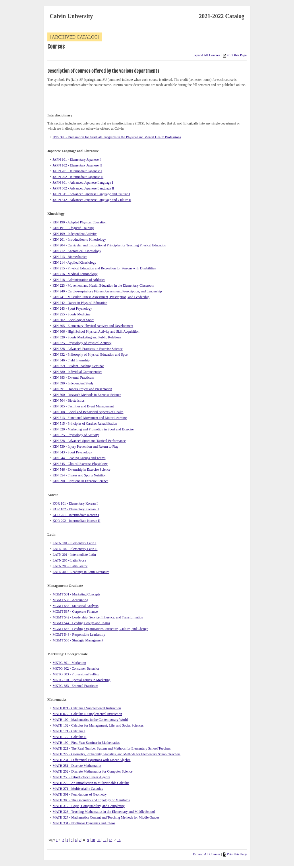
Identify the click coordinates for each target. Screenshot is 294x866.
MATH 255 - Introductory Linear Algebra (81, 777)
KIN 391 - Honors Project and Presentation (82, 389)
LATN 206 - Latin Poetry (70, 566)
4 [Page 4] (67, 840)
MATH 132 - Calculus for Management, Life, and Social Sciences (98, 725)
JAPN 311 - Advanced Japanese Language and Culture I (91, 194)
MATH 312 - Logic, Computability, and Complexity (89, 806)
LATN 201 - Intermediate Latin (74, 555)
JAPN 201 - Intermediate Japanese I (77, 171)
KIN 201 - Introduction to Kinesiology (79, 239)
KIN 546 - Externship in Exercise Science (81, 470)
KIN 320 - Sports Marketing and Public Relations (87, 337)
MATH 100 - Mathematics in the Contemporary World (90, 720)
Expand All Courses (206, 55)
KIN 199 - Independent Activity (74, 234)
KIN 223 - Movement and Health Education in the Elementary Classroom (103, 285)
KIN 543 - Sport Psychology (72, 452)
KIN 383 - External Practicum (73, 377)
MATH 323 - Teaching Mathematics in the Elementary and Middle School (104, 812)
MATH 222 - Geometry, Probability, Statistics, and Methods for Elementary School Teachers (116, 754)
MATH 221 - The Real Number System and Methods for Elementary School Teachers (112, 748)
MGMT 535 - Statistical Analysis (75, 606)
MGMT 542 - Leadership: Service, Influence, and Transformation (98, 617)
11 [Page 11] (99, 840)
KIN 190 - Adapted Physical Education (80, 222)
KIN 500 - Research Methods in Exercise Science (87, 395)
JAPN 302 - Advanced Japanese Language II (83, 188)
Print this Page (235, 55)
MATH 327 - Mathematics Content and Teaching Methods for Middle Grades (106, 817)
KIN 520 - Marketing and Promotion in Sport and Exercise (93, 429)
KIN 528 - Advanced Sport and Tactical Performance (89, 441)
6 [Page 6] (76, 840)
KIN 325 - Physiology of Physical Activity (82, 343)
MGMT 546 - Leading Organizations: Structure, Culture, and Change (100, 629)
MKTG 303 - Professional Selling (76, 674)
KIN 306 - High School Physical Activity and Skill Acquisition (96, 331)
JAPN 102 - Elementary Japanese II (77, 165)
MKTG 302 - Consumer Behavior (76, 668)
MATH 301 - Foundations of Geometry (80, 794)
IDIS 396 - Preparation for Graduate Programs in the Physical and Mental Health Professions (117, 137)
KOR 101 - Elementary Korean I (75, 503)
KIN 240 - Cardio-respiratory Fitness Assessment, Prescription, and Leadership (107, 291)
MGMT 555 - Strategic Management (78, 640)
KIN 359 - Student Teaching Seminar (78, 366)
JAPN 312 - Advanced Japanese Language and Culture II (92, 200)
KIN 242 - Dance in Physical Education (80, 303)
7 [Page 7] (80, 840)
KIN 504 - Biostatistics (68, 400)
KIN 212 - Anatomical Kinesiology (77, 251)
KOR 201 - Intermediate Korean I (76, 515)
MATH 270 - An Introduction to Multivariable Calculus (91, 783)
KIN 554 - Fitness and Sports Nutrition (79, 475)
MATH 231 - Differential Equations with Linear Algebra (91, 760)
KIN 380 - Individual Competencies (77, 372)
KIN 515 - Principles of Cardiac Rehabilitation (85, 423)
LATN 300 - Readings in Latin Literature (81, 572)
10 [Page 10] (93, 840)
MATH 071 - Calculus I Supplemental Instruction (87, 708)
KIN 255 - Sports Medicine (71, 314)
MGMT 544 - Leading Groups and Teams (81, 623)
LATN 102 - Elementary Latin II (75, 549)
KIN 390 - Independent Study (73, 383)
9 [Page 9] (88, 840)
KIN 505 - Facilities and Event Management (83, 406)
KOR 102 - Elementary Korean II (76, 509)
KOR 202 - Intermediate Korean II (76, 521)
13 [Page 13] (110, 840)
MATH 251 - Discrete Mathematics (77, 766)
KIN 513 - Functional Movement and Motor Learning (90, 418)
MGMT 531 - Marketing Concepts (76, 594)
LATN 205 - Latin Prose (69, 560)
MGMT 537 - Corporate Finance (75, 612)
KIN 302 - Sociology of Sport (73, 320)
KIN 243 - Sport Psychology (72, 308)
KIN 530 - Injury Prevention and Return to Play (85, 447)
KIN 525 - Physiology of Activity (76, 435)
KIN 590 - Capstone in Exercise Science (80, 481)
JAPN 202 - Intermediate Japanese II (78, 177)
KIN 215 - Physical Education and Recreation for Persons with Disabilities (104, 268)
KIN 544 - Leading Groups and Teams (79, 458)
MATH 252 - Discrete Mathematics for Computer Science (92, 771)
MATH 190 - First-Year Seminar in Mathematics (86, 743)
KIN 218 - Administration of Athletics (79, 280)
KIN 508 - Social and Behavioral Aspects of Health (88, 412)
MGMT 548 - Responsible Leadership (79, 635)
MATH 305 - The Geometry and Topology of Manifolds (91, 800)
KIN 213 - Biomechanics (70, 257)
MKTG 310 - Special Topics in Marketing (82, 680)
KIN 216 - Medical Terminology (75, 274)
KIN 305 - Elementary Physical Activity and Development (93, 326)
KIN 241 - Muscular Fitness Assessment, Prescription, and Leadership (101, 297)
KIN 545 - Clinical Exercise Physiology (80, 464)
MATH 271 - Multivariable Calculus (78, 789)
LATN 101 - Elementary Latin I (74, 543)
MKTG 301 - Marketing (69, 663)
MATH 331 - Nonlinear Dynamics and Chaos (84, 823)
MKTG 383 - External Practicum (75, 686)
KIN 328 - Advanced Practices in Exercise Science (88, 349)
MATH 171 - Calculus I (69, 731)
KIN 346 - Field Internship (71, 360)
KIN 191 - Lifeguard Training (73, 228)
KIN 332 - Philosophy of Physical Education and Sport (90, 354)
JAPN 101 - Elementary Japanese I (77, 160)
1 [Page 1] (57, 840)
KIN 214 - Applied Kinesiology (74, 262)
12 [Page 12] (105, 840)
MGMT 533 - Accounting (70, 600)
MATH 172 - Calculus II (69, 737)
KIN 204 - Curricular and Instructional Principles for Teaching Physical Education (109, 245)
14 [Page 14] (119, 840)
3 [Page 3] (63, 840)
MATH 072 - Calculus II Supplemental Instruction (87, 714)
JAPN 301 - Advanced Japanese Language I (83, 183)
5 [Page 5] (71, 840)
